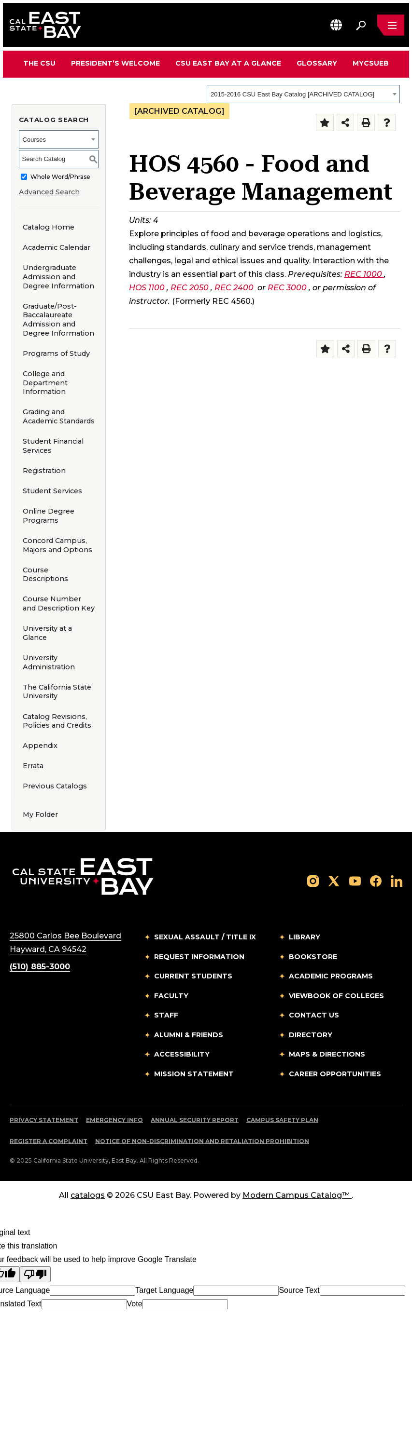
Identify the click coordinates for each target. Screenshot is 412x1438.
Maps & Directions (327, 1054)
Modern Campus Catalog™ (297, 1195)
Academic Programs (331, 976)
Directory (310, 1035)
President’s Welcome (115, 63)
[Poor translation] (35, 1274)
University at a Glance (47, 633)
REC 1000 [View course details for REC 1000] (364, 274)
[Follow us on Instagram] (313, 880)
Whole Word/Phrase (60, 176)
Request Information (199, 956)
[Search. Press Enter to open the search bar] (360, 25)
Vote (134, 1304)
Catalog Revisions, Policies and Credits (57, 721)
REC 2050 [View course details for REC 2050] (190, 287)
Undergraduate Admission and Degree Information (58, 276)
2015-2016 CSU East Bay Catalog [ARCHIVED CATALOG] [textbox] (292, 94)
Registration (44, 470)
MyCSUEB (371, 63)
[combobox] (303, 94)
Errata (33, 765)
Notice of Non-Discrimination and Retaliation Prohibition (202, 1141)
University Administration (49, 662)
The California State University (57, 692)
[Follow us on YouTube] (355, 880)
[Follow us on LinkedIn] (396, 880)
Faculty (171, 995)
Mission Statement (194, 1074)
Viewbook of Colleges (336, 995)
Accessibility (182, 1054)
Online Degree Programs (48, 516)
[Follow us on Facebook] (376, 880)
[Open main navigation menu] (390, 25)
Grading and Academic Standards (59, 416)
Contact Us (314, 1015)
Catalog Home (48, 227)
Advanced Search (49, 192)
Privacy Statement (44, 1120)
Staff (166, 1015)
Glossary (317, 63)
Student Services (52, 491)
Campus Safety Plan (282, 1120)
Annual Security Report (195, 1120)
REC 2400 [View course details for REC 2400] (235, 287)
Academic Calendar (56, 247)
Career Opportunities (335, 1074)
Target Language (164, 1290)
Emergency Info (114, 1120)
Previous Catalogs (55, 786)
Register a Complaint (48, 1141)
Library (304, 937)
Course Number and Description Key (59, 603)
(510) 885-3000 (40, 966)
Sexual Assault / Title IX (205, 937)
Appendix (40, 745)
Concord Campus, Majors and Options (57, 545)
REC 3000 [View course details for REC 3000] (288, 287)
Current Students (193, 976)
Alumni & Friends (188, 1035)
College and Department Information (45, 382)
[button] (336, 25)
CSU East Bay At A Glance (228, 63)
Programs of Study (56, 353)
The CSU (39, 63)
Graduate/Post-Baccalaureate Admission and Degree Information (58, 320)
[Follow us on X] (334, 880)
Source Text (299, 1290)
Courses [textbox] (34, 139)
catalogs (88, 1195)
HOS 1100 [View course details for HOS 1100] (148, 287)
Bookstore (313, 956)
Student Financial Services (53, 446)
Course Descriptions (45, 574)
